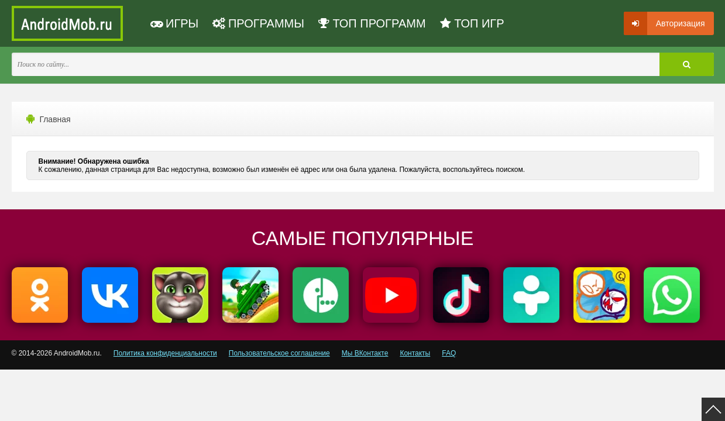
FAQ (449, 353)
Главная (54, 119)
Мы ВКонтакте (365, 353)
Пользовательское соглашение (279, 353)
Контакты (415, 353)
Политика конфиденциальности (165, 353)
